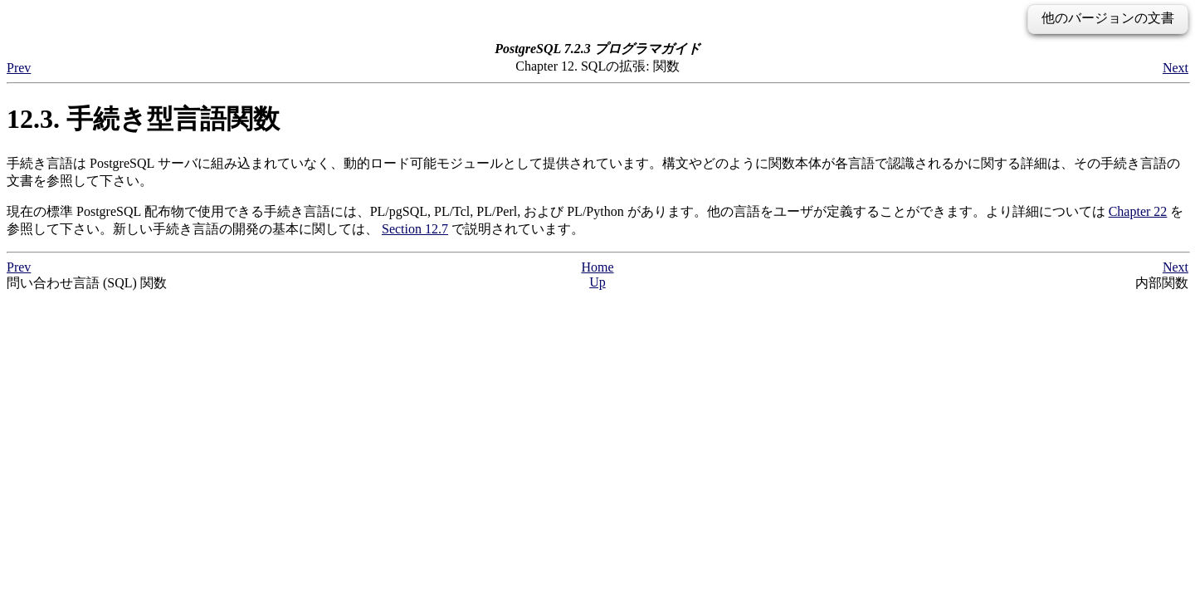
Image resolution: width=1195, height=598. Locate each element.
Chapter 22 (1138, 211)
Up (597, 282)
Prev (19, 68)
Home (597, 267)
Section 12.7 (415, 229)
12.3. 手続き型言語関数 (143, 119)
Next (1175, 68)
